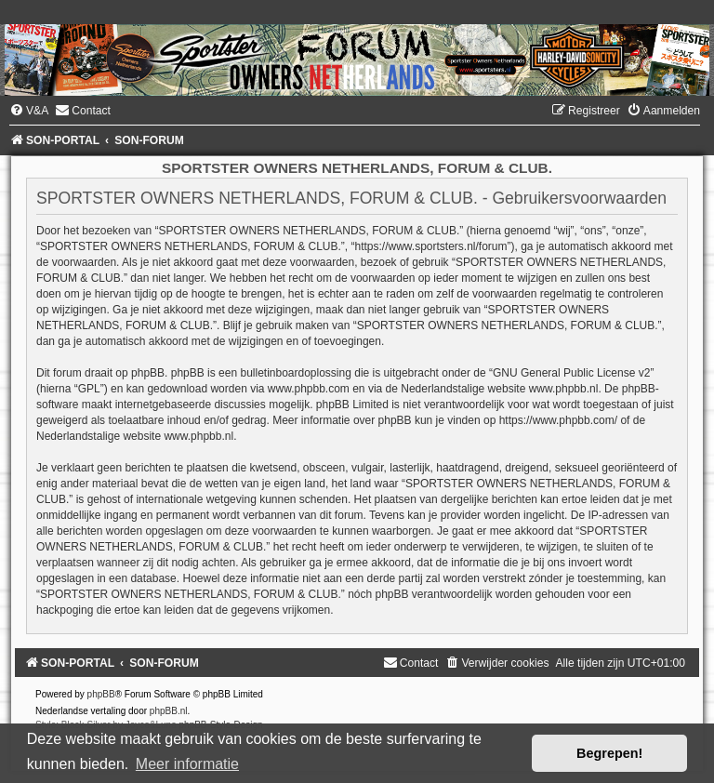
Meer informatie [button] (187, 764)
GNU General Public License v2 (571, 372)
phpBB (101, 694)
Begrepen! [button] (609, 753)
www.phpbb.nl (564, 388)
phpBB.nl (169, 711)
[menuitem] (28, 110)
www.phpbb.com (309, 388)
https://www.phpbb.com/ (558, 420)
